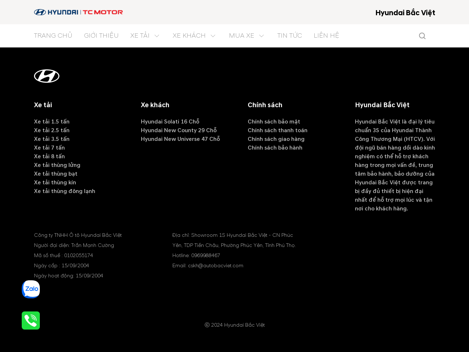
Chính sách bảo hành (275, 147)
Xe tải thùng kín (55, 182)
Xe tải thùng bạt (56, 173)
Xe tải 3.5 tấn (52, 139)
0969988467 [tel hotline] (205, 255)
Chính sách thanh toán (277, 130)
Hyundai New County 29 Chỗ (179, 130)
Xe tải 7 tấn (49, 147)
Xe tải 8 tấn (49, 156)
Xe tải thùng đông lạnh (64, 191)
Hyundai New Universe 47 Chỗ (180, 139)
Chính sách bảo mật (274, 121)
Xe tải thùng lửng (57, 165)
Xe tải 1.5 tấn (52, 121)
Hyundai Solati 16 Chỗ (170, 121)
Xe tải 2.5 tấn (52, 130)
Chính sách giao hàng (276, 139)
